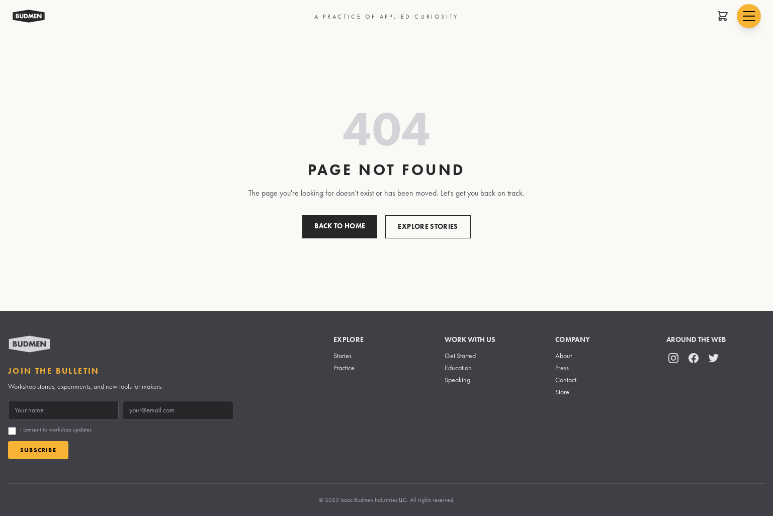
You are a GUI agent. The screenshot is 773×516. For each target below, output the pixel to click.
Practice (344, 368)
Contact (565, 380)
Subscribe (38, 450)
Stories (342, 356)
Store (562, 392)
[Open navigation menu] (749, 16)
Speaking (457, 380)
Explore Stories (428, 226)
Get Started (460, 356)
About (563, 356)
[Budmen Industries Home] (28, 16)
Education (458, 368)
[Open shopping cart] (723, 16)
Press (562, 368)
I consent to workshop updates (56, 429)
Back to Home (339, 226)
